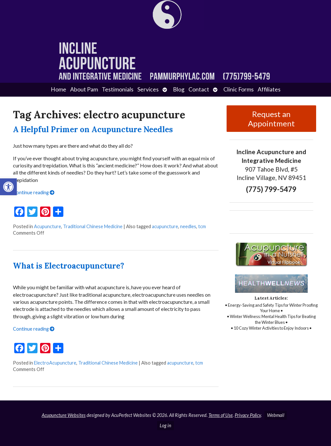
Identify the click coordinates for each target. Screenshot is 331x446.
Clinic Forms (238, 89)
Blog (179, 89)
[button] (8, 186)
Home (58, 89)
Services (148, 89)
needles (188, 226)
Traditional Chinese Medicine (93, 226)
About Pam (84, 89)
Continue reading (33, 192)
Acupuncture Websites (64, 415)
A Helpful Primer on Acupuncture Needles (93, 129)
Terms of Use (220, 415)
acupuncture (165, 226)
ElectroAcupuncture (55, 363)
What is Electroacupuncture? (68, 266)
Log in (165, 425)
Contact (198, 89)
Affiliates (269, 89)
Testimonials (117, 89)
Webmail (275, 415)
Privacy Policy (248, 415)
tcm (202, 226)
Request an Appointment (271, 118)
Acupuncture (47, 226)
